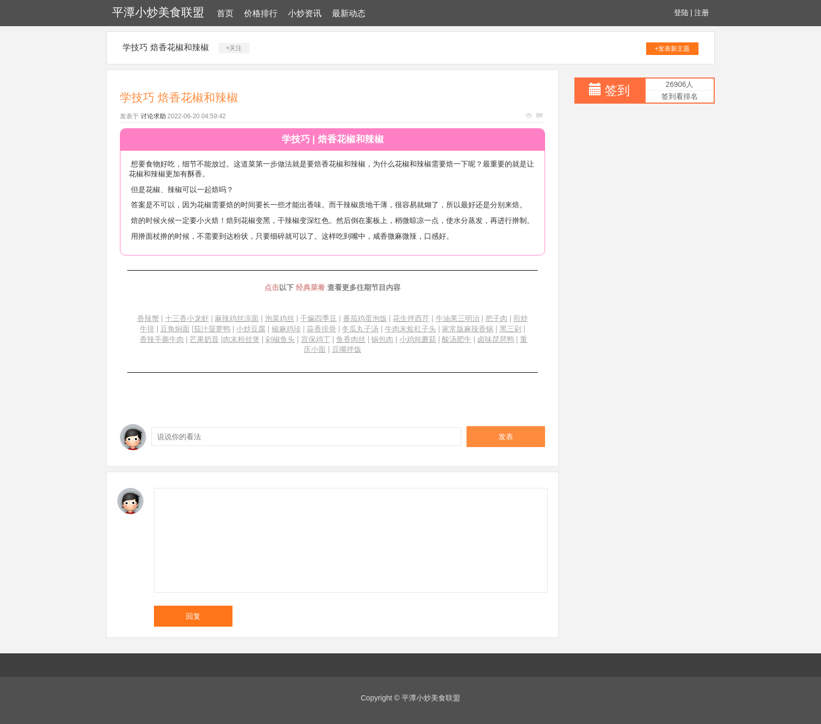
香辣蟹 (148, 318)
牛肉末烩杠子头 (410, 329)
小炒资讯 (304, 13)
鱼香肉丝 (350, 339)
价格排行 (261, 13)
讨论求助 (153, 116)
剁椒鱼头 (280, 339)
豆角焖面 (175, 329)
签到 (617, 90)
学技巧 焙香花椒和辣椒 (165, 47)
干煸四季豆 (318, 318)
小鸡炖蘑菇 (418, 339)
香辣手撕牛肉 (162, 339)
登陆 (681, 12)
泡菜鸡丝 (279, 318)
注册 (701, 12)
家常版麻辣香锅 (467, 329)
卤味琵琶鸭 (496, 339)
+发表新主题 (672, 48)
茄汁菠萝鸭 (212, 329)
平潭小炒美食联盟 (158, 12)
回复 (193, 616)
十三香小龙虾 (187, 318)
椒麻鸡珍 (286, 329)
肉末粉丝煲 (241, 339)
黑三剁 (511, 329)
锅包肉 (382, 339)
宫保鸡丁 (315, 339)
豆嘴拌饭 (346, 349)
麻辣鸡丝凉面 (237, 318)
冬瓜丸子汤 (360, 329)
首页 (225, 13)
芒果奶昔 (204, 339)
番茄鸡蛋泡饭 (365, 318)
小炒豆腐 (250, 329)
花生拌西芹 (411, 318)
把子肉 (496, 318)
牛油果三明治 (458, 318)
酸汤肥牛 (456, 339)
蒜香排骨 (321, 329)
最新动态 (348, 13)
